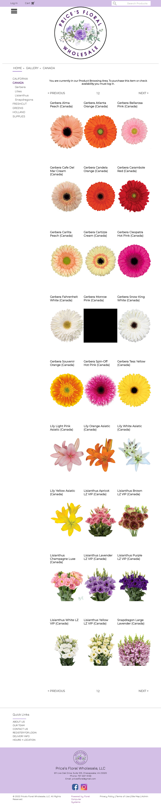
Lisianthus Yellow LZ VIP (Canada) (96, 621)
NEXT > (143, 93)
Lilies (18, 91)
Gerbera (20, 87)
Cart (27, 3)
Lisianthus (22, 95)
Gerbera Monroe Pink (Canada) (95, 298)
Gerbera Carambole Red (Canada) (131, 169)
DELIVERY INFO (21, 736)
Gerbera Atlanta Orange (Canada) (96, 104)
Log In (14, 3)
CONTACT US (20, 728)
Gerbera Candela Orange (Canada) (96, 169)
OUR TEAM (19, 725)
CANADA (18, 82)
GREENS (18, 108)
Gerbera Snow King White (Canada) (131, 298)
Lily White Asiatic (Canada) (129, 427)
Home (17, 68)
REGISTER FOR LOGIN (24, 732)
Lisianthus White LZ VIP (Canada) (64, 621)
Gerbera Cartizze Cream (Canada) (95, 233)
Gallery (32, 68)
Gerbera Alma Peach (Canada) (61, 104)
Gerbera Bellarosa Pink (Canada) (130, 104)
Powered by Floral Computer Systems (80, 799)
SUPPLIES (19, 116)
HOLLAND (19, 112)
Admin (145, 796)
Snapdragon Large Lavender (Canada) (130, 621)
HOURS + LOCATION (24, 739)
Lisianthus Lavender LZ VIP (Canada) (98, 557)
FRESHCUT (20, 103)
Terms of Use (123, 796)
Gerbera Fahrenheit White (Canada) (64, 298)
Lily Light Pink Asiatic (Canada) (61, 427)
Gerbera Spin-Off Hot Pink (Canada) (97, 363)
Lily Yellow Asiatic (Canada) (62, 492)
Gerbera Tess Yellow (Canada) (131, 363)
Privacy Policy (107, 796)
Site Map (136, 796)
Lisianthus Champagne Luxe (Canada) (62, 559)
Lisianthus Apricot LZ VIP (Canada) (96, 492)
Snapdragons (24, 99)
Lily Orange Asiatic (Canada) (97, 427)
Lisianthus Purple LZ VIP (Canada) (129, 557)
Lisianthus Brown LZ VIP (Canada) (129, 492)
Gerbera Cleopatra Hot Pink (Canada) (130, 233)
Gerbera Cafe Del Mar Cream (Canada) (62, 171)
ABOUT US (19, 721)
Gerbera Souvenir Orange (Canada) (62, 363)
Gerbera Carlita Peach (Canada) (61, 233)
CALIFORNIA (20, 78)
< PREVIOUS (56, 93)
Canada (49, 68)
